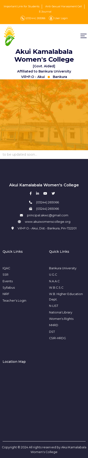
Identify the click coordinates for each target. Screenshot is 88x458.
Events (8, 281)
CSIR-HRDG (57, 338)
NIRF (6, 294)
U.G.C (53, 274)
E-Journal (45, 11)
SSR (5, 274)
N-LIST (53, 306)
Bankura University (63, 268)
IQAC (6, 268)
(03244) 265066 (32, 18)
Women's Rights (61, 319)
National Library (60, 312)
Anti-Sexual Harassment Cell (63, 6)
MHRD (53, 325)
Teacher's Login (14, 300)
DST (52, 332)
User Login (58, 18)
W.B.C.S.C (56, 287)
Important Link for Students (21, 6)
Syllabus (9, 287)
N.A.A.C (54, 281)
